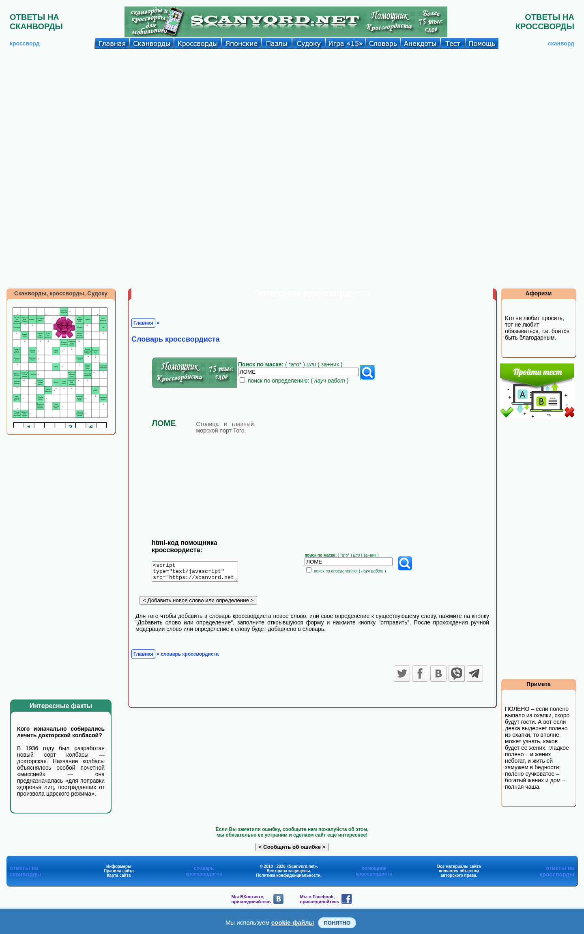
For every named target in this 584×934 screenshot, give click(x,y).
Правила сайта (119, 871)
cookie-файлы (292, 922)
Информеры (118, 866)
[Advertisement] (292, 109)
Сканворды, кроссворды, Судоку (60, 293)
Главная (143, 323)
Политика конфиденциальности (288, 875)
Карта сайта (119, 875)
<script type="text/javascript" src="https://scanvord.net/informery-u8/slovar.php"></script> (200, 573)
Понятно (337, 923)
